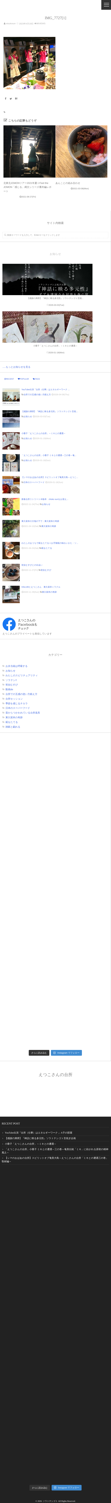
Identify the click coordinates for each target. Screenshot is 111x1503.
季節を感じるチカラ (17, 703)
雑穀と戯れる (13, 726)
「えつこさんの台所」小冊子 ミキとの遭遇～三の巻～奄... (48, 455)
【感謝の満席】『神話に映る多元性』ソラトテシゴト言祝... (49, 411)
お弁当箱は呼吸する (17, 666)
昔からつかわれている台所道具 (23, 712)
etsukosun (11, 23)
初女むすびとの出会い (33, 565)
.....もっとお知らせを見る (16, 366)
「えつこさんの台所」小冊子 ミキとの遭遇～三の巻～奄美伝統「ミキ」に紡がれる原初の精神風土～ (55, 1151)
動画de (9, 689)
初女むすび (46, 570)
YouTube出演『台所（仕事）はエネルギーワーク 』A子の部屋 (38, 1133)
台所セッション (14, 698)
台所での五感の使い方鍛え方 (37, 394)
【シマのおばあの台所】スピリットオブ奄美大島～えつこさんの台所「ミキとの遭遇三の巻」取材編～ (55, 1160)
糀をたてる (46, 548)
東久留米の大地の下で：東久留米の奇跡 (40, 521)
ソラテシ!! (11, 680)
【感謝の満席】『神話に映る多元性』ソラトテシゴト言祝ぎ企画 (40, 1138)
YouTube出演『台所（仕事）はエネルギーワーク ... (45, 389)
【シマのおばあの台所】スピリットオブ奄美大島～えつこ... (49, 477)
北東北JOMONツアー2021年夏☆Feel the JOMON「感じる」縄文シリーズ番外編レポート (27, 187)
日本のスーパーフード (34, 482)
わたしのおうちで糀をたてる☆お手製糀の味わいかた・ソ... (49, 543)
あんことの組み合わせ (68, 183)
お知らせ (28, 416)
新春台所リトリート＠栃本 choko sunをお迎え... (44, 499)
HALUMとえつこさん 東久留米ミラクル (40, 587)
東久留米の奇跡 (48, 526)
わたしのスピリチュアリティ (22, 675)
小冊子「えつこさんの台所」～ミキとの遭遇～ (43, 433)
